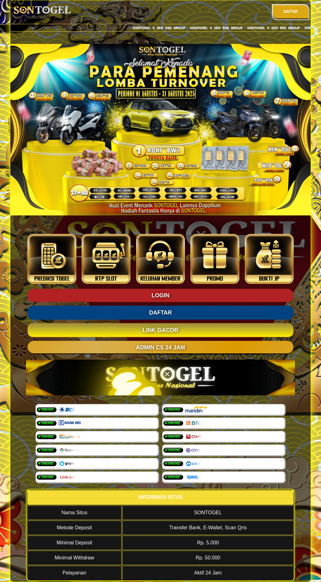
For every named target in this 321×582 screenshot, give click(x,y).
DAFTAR (290, 11)
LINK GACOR (160, 330)
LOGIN (161, 295)
